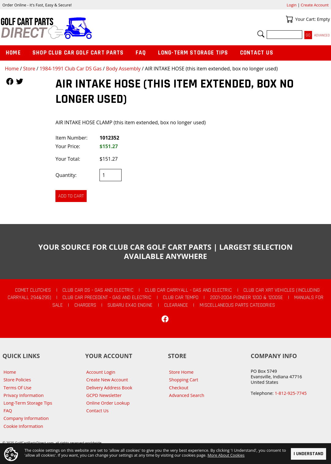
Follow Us (10, 81)
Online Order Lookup (108, 403)
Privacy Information (24, 395)
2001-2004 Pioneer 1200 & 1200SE (246, 297)
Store (29, 68)
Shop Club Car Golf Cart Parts (78, 53)
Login (291, 5)
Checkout (178, 388)
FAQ (141, 53)
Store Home (181, 372)
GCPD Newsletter (104, 395)
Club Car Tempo (180, 297)
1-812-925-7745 (291, 393)
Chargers (85, 305)
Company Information (26, 418)
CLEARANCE (176, 305)
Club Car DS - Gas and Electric (98, 290)
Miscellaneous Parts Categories (237, 305)
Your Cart (289, 19)
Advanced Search (186, 395)
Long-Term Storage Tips (193, 53)
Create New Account (107, 380)
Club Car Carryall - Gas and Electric (188, 290)
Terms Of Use (18, 388)
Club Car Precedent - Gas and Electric (106, 297)
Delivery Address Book (109, 388)
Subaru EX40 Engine (129, 305)
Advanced (322, 35)
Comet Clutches (33, 290)
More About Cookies (226, 455)
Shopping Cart (183, 380)
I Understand (308, 454)
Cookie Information (23, 426)
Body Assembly (123, 68)
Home (12, 68)
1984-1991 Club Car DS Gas (70, 68)
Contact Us (257, 53)
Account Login (100, 372)
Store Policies (17, 380)
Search (261, 34)
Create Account (315, 5)
